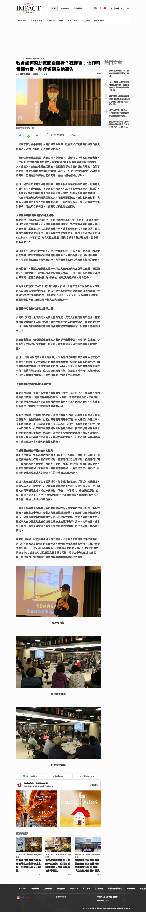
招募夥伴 (99, 888)
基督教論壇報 (36, 20)
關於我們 (22, 888)
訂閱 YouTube (86, 776)
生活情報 (86, 20)
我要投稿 (48, 888)
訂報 (110, 8)
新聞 (54, 8)
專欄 (61, 20)
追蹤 (45, 74)
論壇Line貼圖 (61, 896)
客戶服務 (86, 888)
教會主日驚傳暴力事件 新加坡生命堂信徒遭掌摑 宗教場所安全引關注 (28, 865)
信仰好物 (65, 8)
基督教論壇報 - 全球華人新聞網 (28, 8)
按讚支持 (58, 776)
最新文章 (22, 20)
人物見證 (51, 20)
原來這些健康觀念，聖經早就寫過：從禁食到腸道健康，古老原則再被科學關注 (57, 865)
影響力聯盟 (72, 20)
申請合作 (74, 888)
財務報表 (131, 888)
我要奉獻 (94, 785)
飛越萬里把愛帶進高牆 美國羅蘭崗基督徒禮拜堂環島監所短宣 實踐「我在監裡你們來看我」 (88, 865)
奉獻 (117, 8)
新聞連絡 (35, 888)
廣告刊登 (61, 888)
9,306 (59, 134)
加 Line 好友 (30, 776)
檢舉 (99, 73)
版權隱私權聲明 (115, 888)
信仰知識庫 (99, 20)
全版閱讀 (78, 8)
